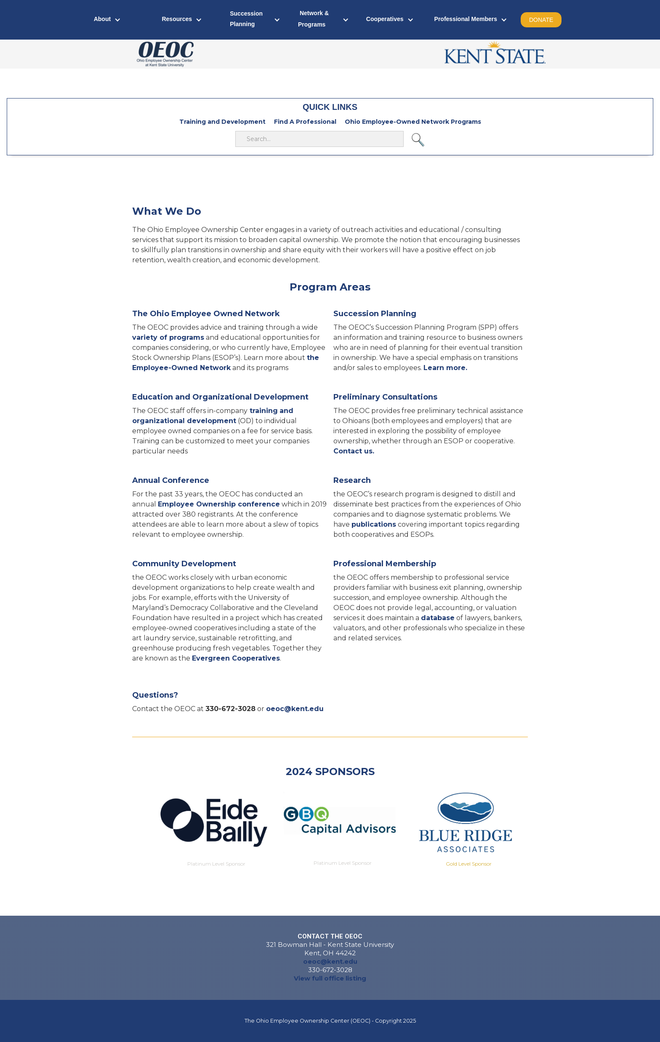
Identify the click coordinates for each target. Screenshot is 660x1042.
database (438, 618)
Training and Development (222, 121)
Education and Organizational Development (220, 397)
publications (373, 524)
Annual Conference (170, 480)
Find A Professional (305, 121)
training (263, 411)
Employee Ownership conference (219, 504)
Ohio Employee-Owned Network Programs (413, 121)
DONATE (541, 19)
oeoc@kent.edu (330, 961)
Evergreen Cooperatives (236, 658)
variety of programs (168, 337)
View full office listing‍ (330, 978)
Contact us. (353, 451)
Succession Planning (374, 313)
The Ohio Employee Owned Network (206, 313)
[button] (107, 20)
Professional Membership (384, 563)
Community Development (184, 563)
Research (352, 480)
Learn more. (445, 368)
